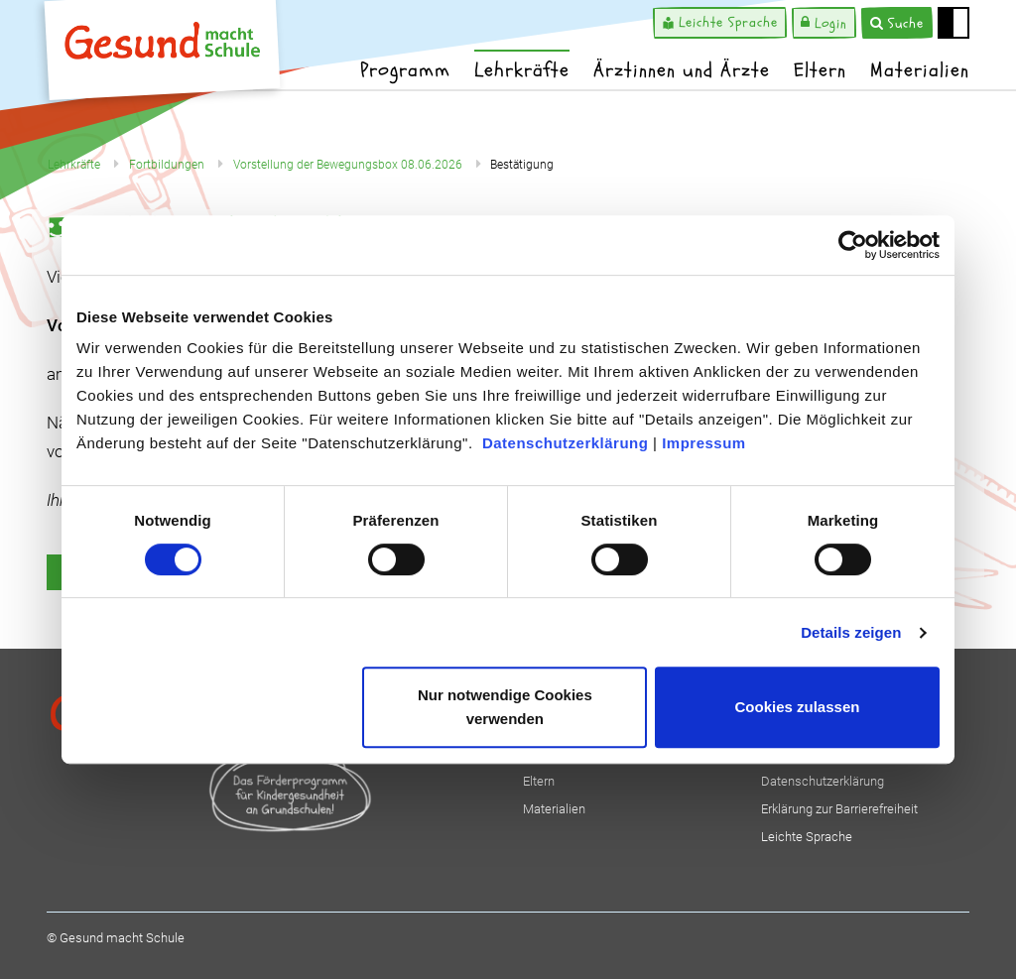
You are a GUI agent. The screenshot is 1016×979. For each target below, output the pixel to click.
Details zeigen (851, 632)
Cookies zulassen (797, 706)
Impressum (704, 442)
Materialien (919, 70)
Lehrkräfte (522, 70)
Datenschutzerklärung (565, 442)
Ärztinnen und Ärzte (681, 70)
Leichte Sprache (806, 836)
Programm (405, 70)
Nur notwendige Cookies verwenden (505, 706)
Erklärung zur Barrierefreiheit (839, 808)
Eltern (820, 70)
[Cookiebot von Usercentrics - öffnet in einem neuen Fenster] (853, 245)
